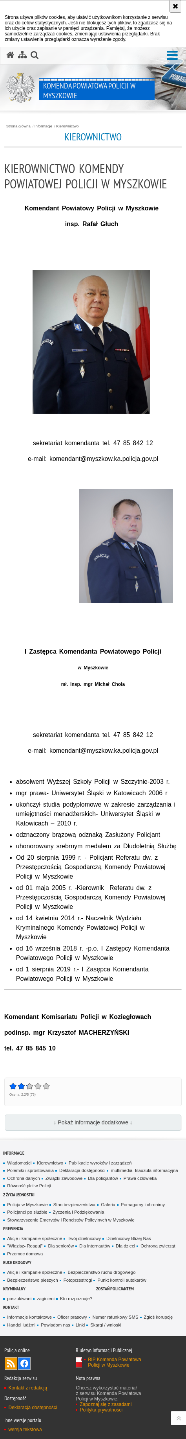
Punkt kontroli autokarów (121, 1280)
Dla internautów (94, 1246)
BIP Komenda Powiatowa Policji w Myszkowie (114, 1362)
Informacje (43, 126)
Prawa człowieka (140, 1178)
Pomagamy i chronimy (143, 1204)
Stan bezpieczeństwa (74, 1204)
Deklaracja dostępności (82, 1170)
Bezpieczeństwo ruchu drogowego (101, 1272)
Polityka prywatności (101, 1410)
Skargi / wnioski (105, 1325)
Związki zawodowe (64, 1178)
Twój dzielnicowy (84, 1238)
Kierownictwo (67, 126)
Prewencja (13, 1228)
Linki (80, 1325)
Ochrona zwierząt (157, 1246)
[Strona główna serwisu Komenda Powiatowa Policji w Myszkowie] (10, 55)
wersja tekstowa (25, 1429)
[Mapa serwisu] (22, 55)
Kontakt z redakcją (27, 1388)
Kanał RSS (11, 1363)
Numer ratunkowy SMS (116, 1317)
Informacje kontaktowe (29, 1317)
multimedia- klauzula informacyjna (144, 1170)
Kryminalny (14, 1289)
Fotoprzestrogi (78, 1280)
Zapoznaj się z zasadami (105, 1404)
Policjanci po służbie (27, 1212)
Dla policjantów (103, 1178)
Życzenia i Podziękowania (78, 1212)
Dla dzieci (125, 1246)
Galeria (108, 1204)
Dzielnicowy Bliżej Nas (128, 1238)
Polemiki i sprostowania (30, 1170)
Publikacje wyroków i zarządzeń (100, 1163)
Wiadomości (19, 1163)
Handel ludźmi (21, 1325)
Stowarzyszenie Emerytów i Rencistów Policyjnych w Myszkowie (70, 1220)
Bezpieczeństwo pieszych (32, 1280)
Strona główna (18, 126)
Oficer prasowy (72, 1317)
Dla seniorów (61, 1246)
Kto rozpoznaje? (76, 1298)
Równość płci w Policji (29, 1185)
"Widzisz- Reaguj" (24, 1246)
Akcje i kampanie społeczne (34, 1238)
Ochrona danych (23, 1178)
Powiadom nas (55, 1325)
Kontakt (11, 1307)
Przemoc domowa (25, 1253)
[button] (172, 55)
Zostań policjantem (115, 1289)
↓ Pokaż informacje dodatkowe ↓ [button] (92, 1122)
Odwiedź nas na (24, 1363)
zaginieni (46, 1298)
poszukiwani (19, 1298)
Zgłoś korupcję (158, 1317)
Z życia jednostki (19, 1195)
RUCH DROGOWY (17, 1262)
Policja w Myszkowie (27, 1204)
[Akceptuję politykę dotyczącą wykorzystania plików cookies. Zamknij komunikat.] (175, 6)
